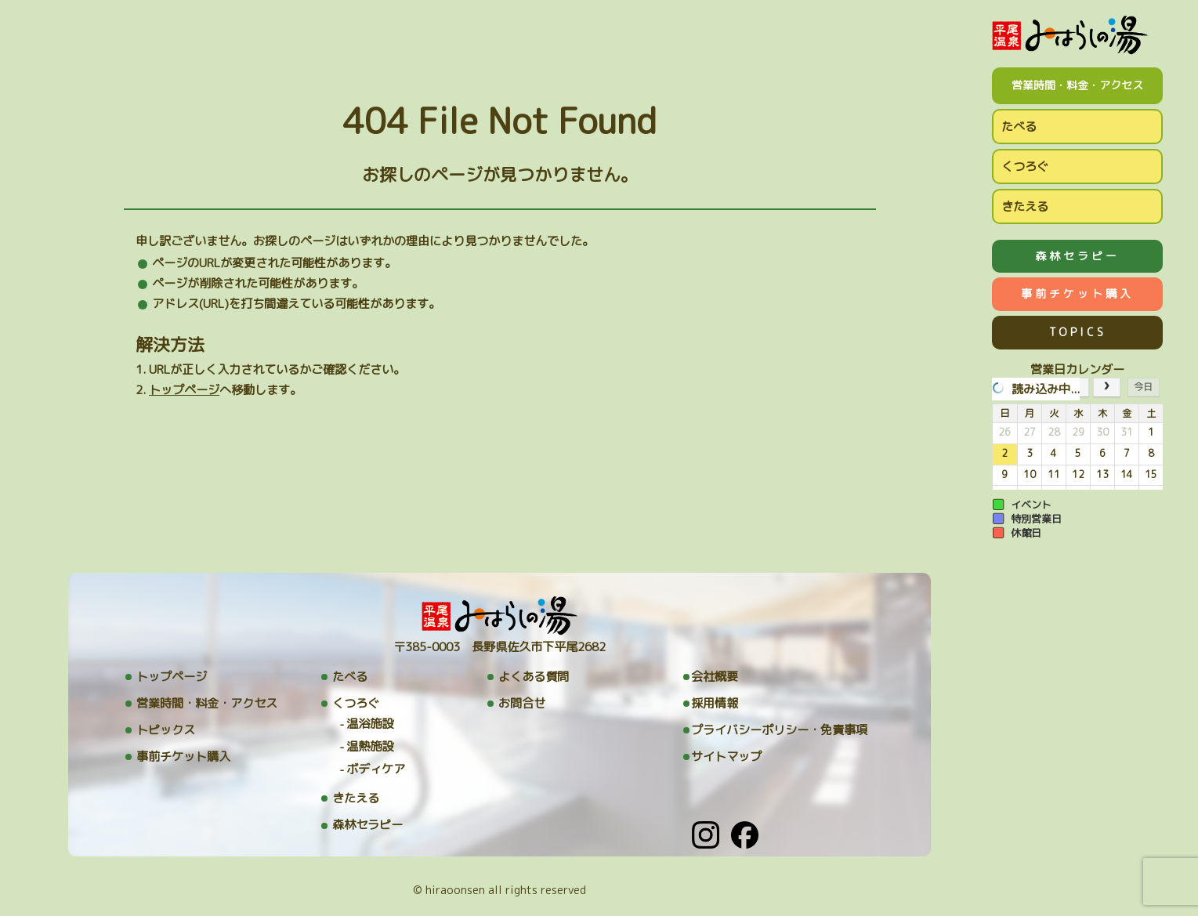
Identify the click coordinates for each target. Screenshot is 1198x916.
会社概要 (714, 676)
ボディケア (375, 769)
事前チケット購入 (1077, 293)
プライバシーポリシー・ (779, 730)
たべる (1019, 126)
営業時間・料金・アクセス (1077, 85)
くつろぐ (1024, 166)
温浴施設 (369, 723)
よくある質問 (533, 676)
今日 (1143, 386)
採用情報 (714, 703)
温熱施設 (369, 746)
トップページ (184, 390)
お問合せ (521, 703)
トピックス (165, 730)
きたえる (1024, 206)
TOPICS (1077, 331)
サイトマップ (726, 756)
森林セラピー (1077, 255)
